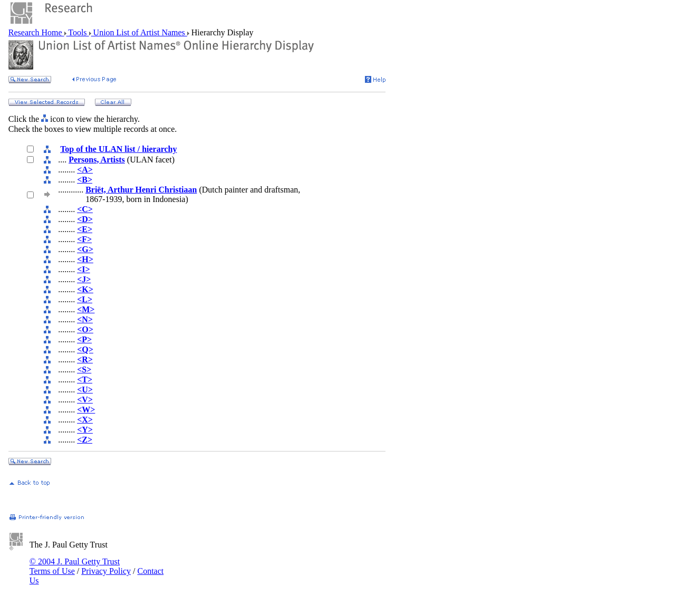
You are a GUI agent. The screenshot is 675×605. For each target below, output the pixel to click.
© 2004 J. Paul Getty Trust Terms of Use (75, 566)
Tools (77, 32)
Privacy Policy (106, 570)
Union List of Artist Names (139, 32)
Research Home (36, 32)
